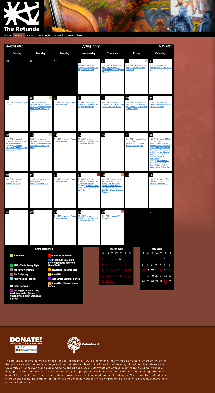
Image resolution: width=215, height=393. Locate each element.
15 (103, 270)
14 (129, 264)
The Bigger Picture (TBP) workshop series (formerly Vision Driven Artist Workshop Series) (25, 294)
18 (116, 270)
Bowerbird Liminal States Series (63, 284)
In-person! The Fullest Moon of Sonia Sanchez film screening (159, 181)
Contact (58, 35)
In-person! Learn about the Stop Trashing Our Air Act (136, 67)
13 (125, 264)
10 (112, 264)
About (29, 35)
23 (107, 275)
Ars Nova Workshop (24, 269)
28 (129, 275)
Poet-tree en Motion (61, 255)
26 (120, 275)
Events (19, 35)
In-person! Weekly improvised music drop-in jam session (88, 67)
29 (103, 281)
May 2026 (165, 46)
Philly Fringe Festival (25, 278)
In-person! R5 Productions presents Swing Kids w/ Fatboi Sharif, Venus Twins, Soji (159, 163)
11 (116, 264)
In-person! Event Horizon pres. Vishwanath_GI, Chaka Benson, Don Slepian (136, 142)
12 (120, 264)
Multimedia (43, 35)
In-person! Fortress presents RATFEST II (161, 67)
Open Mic (56, 274)
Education (19, 255)
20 (125, 270)
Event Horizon (21, 285)
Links (80, 35)
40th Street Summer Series (65, 278)
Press (69, 35)
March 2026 (14, 46)
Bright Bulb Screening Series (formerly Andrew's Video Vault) (61, 262)
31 (112, 281)
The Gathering (21, 274)
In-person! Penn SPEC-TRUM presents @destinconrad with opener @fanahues (113, 68)
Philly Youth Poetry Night (26, 265)
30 (107, 281)
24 (112, 275)
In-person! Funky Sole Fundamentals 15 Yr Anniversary (160, 104)
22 (103, 275)
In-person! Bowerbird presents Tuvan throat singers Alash (16, 141)
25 (116, 275)
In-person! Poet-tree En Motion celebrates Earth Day (88, 187)
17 (112, 270)
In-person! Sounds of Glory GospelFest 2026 (14, 181)
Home (7, 35)
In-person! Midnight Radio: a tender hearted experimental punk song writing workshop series (40, 106)
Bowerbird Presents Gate (64, 269)
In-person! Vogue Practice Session (65, 103)
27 (125, 275)
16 (107, 270)
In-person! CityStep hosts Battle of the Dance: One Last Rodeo (113, 104)
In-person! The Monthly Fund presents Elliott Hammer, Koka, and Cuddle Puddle (136, 105)
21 (129, 270)
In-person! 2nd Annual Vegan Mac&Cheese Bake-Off (40, 181)
